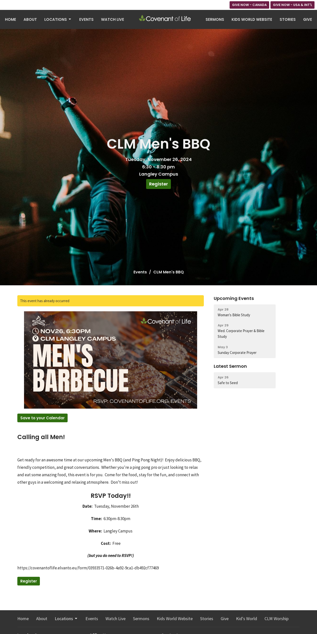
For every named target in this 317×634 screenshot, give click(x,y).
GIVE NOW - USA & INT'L (292, 4)
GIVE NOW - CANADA (249, 4)
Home (10, 19)
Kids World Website (252, 19)
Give (307, 19)
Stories (288, 19)
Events (86, 19)
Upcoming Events (234, 298)
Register (158, 184)
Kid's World (246, 618)
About (30, 19)
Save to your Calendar (42, 418)
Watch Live (112, 19)
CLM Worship (276, 618)
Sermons (215, 19)
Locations (58, 19)
